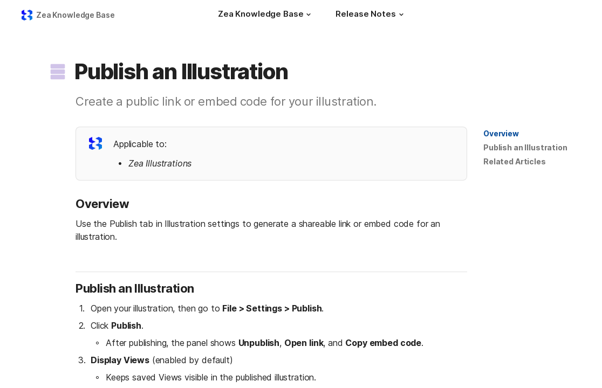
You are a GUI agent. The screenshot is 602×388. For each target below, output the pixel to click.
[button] (308, 14)
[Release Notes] (371, 15)
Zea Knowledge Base (75, 14)
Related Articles (514, 161)
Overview (501, 133)
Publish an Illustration (525, 147)
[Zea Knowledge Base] (266, 15)
